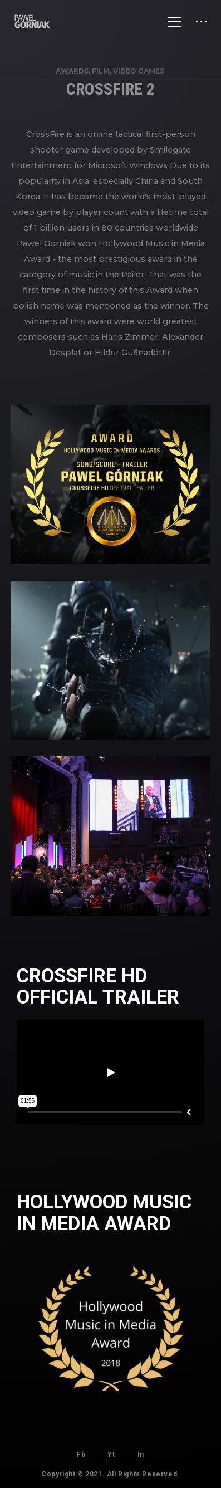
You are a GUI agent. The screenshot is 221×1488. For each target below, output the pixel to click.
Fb (81, 1454)
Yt (111, 1454)
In (140, 1454)
